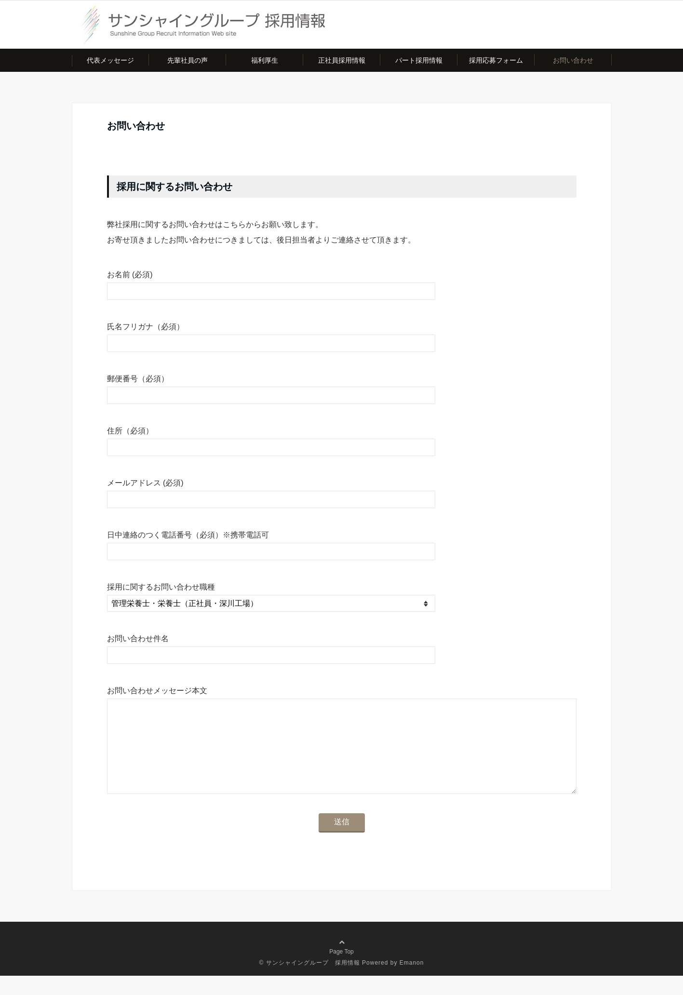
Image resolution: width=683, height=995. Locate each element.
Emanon (412, 982)
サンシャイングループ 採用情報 (313, 982)
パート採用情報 (418, 60)
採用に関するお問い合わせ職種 (161, 587)
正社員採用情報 (341, 60)
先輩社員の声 (187, 60)
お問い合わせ (573, 60)
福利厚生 (264, 60)
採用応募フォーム (496, 60)
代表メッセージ (110, 60)
